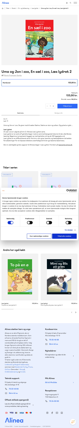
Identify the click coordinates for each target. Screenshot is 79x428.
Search (70, 3)
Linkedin (62, 408)
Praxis (30, 363)
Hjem (3, 8)
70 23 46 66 (14, 385)
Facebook (52, 408)
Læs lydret (35, 8)
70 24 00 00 (54, 397)
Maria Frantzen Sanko (13, 75)
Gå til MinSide (51, 378)
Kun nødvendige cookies (39, 236)
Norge (22, 365)
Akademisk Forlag (21, 363)
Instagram (47, 408)
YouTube (57, 408)
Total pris (74, 93)
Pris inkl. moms (66, 99)
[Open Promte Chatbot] (73, 422)
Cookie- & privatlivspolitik (21, 422)
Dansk (14, 8)
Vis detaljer (69, 230)
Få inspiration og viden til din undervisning (55, 351)
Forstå (22, 368)
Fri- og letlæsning (23, 8)
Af (2, 75)
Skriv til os (53, 340)
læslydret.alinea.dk (65, 145)
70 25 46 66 (54, 335)
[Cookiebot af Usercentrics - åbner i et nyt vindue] (68, 190)
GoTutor (8, 365)
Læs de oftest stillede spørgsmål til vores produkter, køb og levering (17, 401)
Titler (7, 8)
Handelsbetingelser (35, 422)
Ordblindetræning (11, 368)
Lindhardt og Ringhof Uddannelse (17, 360)
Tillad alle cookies (64, 236)
